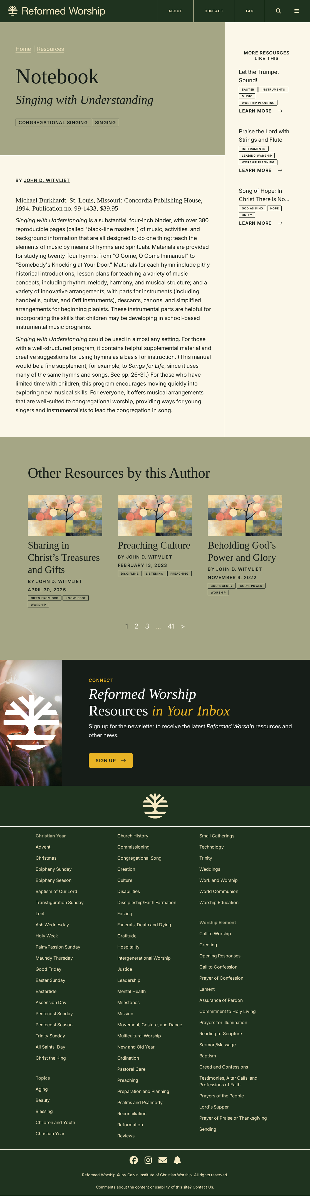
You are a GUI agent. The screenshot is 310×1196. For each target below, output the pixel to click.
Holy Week (47, 936)
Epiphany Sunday (54, 869)
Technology (211, 847)
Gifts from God (44, 598)
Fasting (124, 913)
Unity (247, 215)
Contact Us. (203, 1187)
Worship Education (219, 902)
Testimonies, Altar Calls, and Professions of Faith (228, 1081)
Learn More (260, 111)
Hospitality (128, 947)
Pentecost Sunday (54, 1013)
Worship (38, 604)
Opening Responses (219, 956)
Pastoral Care (131, 1069)
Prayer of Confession (221, 978)
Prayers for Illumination (223, 1022)
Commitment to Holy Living (227, 1011)
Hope (274, 208)
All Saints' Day (50, 1047)
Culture (124, 880)
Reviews (126, 1136)
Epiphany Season (53, 880)
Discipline (130, 573)
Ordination (128, 1058)
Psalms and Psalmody (140, 1102)
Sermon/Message (217, 1044)
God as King (252, 208)
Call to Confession (218, 967)
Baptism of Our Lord (56, 891)
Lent (40, 913)
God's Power (251, 585)
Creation (126, 869)
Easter (248, 89)
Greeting (208, 944)
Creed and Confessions (223, 1067)
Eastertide (46, 991)
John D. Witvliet (47, 180)
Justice (124, 969)
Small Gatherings (216, 836)
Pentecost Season (54, 1024)
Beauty (43, 1100)
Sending (207, 1129)
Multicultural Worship (139, 1036)
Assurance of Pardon (221, 1000)
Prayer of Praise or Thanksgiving (233, 1118)
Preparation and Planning (143, 1091)
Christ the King (51, 1058)
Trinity (205, 858)
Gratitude (127, 936)
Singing (105, 122)
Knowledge (76, 598)
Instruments (273, 89)
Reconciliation (132, 1113)
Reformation (130, 1124)
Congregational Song (139, 858)
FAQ (250, 11)
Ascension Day (51, 1002)
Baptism (207, 1056)
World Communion (218, 891)
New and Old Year (136, 1047)
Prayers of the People (221, 1096)
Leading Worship (257, 155)
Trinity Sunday (50, 1036)
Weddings (209, 869)
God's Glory (222, 585)
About (175, 11)
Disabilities (128, 891)
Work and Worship (218, 880)
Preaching (179, 573)
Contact (214, 11)
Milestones (128, 1002)
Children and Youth (55, 1122)
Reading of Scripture (220, 1033)
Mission (125, 1013)
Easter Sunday (50, 980)
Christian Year (50, 1133)
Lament (207, 989)
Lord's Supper (214, 1107)
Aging (42, 1089)
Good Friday (48, 969)
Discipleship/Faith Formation (146, 902)
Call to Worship (215, 933)
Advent (43, 847)
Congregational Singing (53, 122)
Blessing (44, 1111)
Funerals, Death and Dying (144, 924)
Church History (132, 836)
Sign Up (111, 760)
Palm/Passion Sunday (58, 947)
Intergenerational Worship (144, 958)
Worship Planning (258, 102)
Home (23, 49)
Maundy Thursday (54, 958)
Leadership (128, 980)
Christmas (46, 858)
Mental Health (131, 991)
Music (247, 96)
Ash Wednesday (52, 924)
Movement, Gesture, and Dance (149, 1024)
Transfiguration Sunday (60, 902)
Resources (50, 49)
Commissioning (133, 847)
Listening (154, 573)
